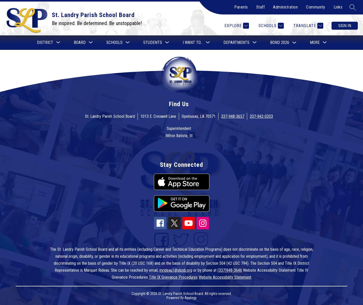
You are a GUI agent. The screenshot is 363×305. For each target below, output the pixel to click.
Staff (260, 7)
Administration (285, 7)
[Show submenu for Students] (152, 43)
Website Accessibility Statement (225, 277)
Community (315, 7)
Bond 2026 (279, 42)
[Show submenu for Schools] (114, 43)
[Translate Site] (307, 25)
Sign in (344, 25)
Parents (241, 7)
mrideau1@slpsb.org (175, 270)
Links (338, 7)
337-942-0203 (261, 116)
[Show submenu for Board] (80, 43)
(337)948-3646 (229, 270)
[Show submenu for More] (315, 43)
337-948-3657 (232, 116)
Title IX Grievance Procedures (173, 277)
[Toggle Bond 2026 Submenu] (294, 42)
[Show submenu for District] (45, 43)
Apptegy (190, 298)
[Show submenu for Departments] (236, 43)
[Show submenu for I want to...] (193, 43)
